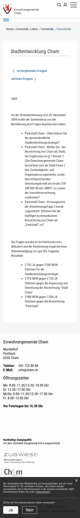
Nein (29, 509)
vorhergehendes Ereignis (29, 71)
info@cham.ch (28, 370)
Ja (11, 509)
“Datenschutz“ (43, 491)
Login (65, 5)
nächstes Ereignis (24, 79)
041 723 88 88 (28, 366)
